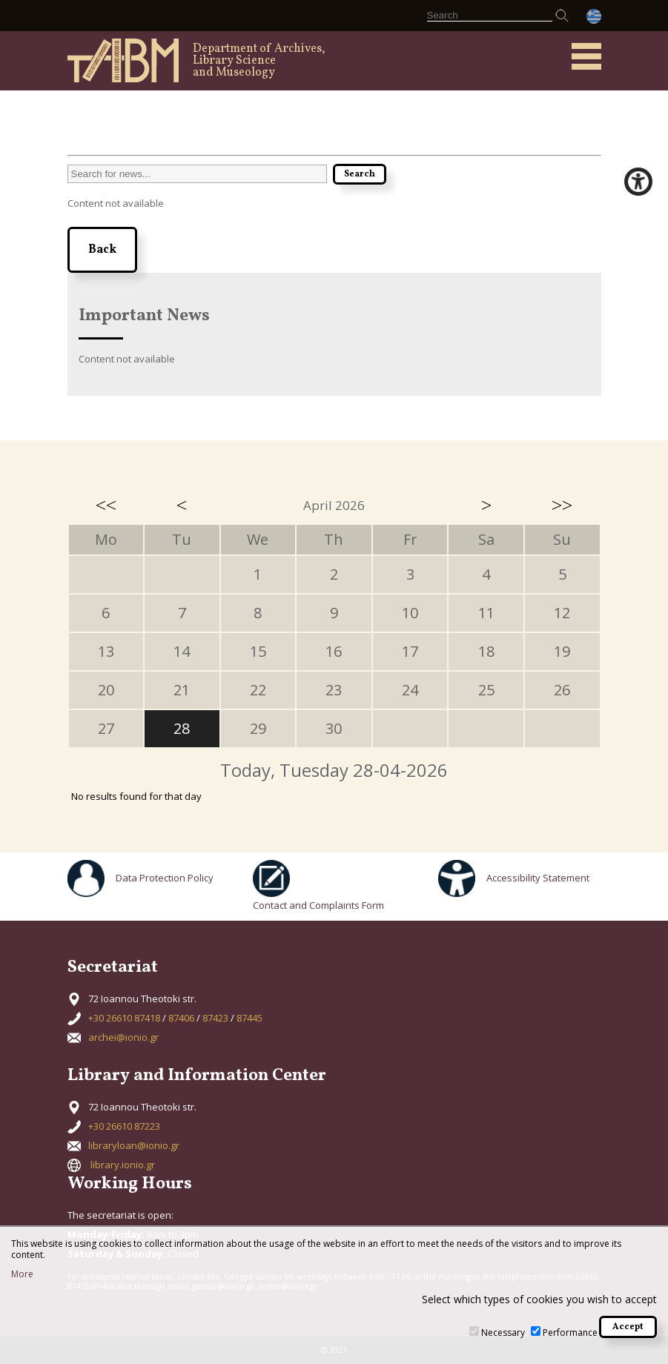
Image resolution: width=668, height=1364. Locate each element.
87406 (181, 1017)
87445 (249, 1017)
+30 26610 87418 (124, 1017)
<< (106, 504)
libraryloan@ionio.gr (133, 1145)
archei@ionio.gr (123, 1037)
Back (102, 250)
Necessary (503, 1332)
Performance (570, 1332)
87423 (215, 1017)
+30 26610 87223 (124, 1126)
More (22, 1274)
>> (562, 504)
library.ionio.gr (122, 1164)
